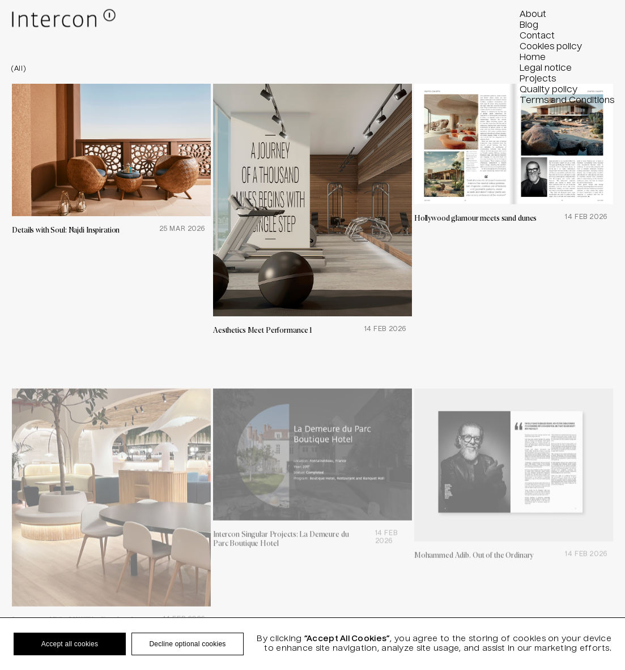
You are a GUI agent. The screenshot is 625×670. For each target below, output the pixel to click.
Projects (538, 79)
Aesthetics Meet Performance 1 (262, 329)
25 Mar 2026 (182, 229)
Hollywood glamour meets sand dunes (475, 217)
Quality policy (548, 90)
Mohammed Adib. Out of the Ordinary (473, 578)
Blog (529, 25)
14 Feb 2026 (385, 329)
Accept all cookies (69, 644)
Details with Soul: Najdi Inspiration (66, 229)
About (533, 14)
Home (533, 57)
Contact (537, 36)
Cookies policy (551, 46)
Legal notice (546, 68)
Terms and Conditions (567, 100)
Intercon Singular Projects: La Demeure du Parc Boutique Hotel (281, 562)
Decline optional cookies (187, 644)
